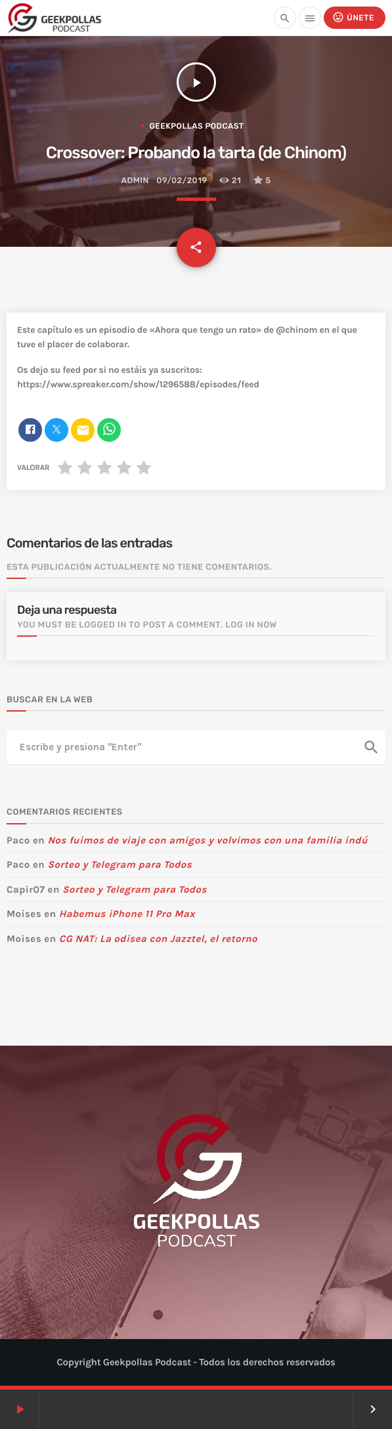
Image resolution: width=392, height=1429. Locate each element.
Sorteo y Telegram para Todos (119, 864)
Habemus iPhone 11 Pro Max (127, 914)
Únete (353, 17)
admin (134, 181)
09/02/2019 (181, 181)
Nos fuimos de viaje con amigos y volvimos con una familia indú (207, 840)
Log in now (251, 625)
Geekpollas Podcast (196, 126)
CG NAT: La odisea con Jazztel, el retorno (158, 939)
